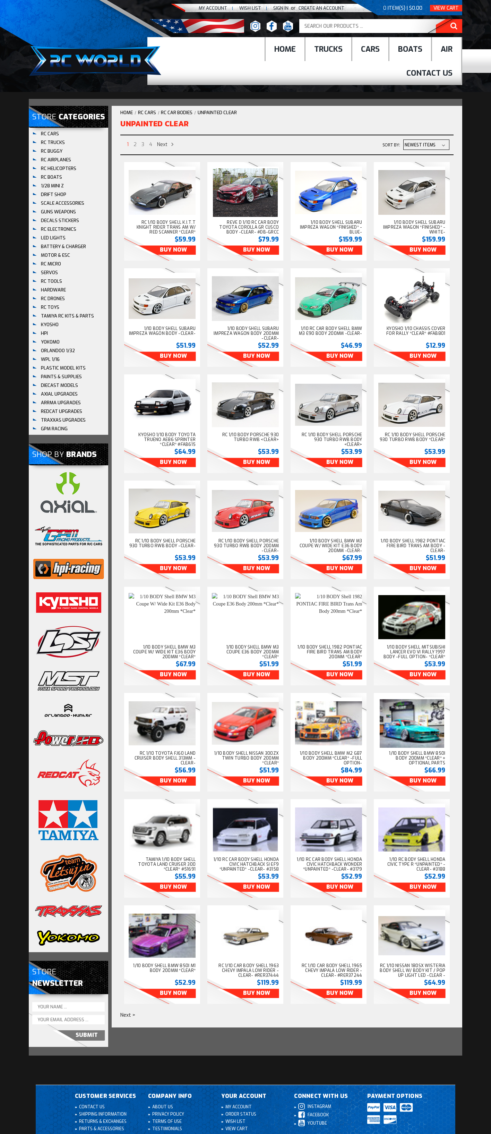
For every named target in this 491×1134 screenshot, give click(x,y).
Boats (410, 49)
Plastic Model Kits (63, 368)
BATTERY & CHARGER (63, 246)
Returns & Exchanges (103, 1121)
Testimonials (167, 1129)
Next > (127, 1015)
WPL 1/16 (50, 359)
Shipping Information (103, 1114)
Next (165, 144)
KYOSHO (50, 325)
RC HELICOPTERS (58, 168)
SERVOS (49, 273)
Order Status (240, 1114)
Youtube (312, 1123)
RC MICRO (51, 264)
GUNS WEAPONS (58, 212)
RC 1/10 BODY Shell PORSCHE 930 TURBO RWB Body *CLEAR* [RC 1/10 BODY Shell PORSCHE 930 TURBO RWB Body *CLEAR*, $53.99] (413, 437)
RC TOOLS (51, 281)
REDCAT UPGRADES (61, 411)
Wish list (250, 8)
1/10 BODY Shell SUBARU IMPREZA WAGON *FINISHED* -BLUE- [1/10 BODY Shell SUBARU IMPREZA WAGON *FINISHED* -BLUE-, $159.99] (331, 227)
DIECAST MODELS (59, 385)
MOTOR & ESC (55, 255)
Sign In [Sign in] (281, 8)
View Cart (446, 8)
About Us (162, 1107)
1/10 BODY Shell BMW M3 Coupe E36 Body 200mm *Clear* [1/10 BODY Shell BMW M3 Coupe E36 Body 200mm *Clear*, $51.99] (252, 652)
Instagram (314, 1106)
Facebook (313, 1114)
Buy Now (173, 249)
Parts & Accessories (101, 1129)
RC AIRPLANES (56, 160)
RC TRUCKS (53, 142)
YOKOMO (50, 342)
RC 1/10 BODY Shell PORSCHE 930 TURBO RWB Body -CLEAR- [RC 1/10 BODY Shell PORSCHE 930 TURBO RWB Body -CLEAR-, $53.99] (162, 543)
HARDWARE (53, 290)
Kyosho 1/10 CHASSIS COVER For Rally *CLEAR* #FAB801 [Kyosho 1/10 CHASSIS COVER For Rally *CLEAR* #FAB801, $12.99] (415, 331)
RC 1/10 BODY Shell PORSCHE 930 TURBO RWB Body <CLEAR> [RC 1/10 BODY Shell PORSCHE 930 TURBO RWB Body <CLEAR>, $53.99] (332, 439)
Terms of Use (167, 1121)
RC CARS (50, 134)
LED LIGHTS (53, 238)
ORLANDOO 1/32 (58, 351)
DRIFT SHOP (53, 194)
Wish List (235, 1121)
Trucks (328, 49)
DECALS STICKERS (60, 220)
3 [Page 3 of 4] (142, 144)
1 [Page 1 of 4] (128, 144)
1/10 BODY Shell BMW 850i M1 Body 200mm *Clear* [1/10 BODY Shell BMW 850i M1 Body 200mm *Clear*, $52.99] (164, 968)
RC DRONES (53, 299)
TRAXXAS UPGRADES (63, 420)
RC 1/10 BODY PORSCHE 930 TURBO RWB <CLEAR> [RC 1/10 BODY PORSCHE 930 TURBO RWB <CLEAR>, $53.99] (250, 437)
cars (370, 49)
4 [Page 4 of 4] (150, 144)
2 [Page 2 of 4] (135, 144)
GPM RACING (54, 429)
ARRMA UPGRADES (61, 403)
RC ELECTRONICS (58, 229)
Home (285, 49)
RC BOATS (51, 177)
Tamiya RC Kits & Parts (67, 316)
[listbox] (426, 144)
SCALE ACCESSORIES (62, 203)
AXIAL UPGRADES (59, 394)
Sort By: (391, 145)
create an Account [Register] (321, 8)
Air (447, 49)
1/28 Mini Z (52, 186)
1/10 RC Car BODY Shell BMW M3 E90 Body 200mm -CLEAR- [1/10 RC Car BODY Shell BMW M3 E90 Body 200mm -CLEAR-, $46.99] (330, 331)
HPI (44, 333)
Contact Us (429, 73)
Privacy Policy (168, 1114)
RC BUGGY (51, 151)
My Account (213, 8)
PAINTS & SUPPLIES (61, 377)
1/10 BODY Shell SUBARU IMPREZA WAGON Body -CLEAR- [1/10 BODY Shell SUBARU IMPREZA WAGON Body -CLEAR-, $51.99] (162, 331)
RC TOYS (50, 307)
